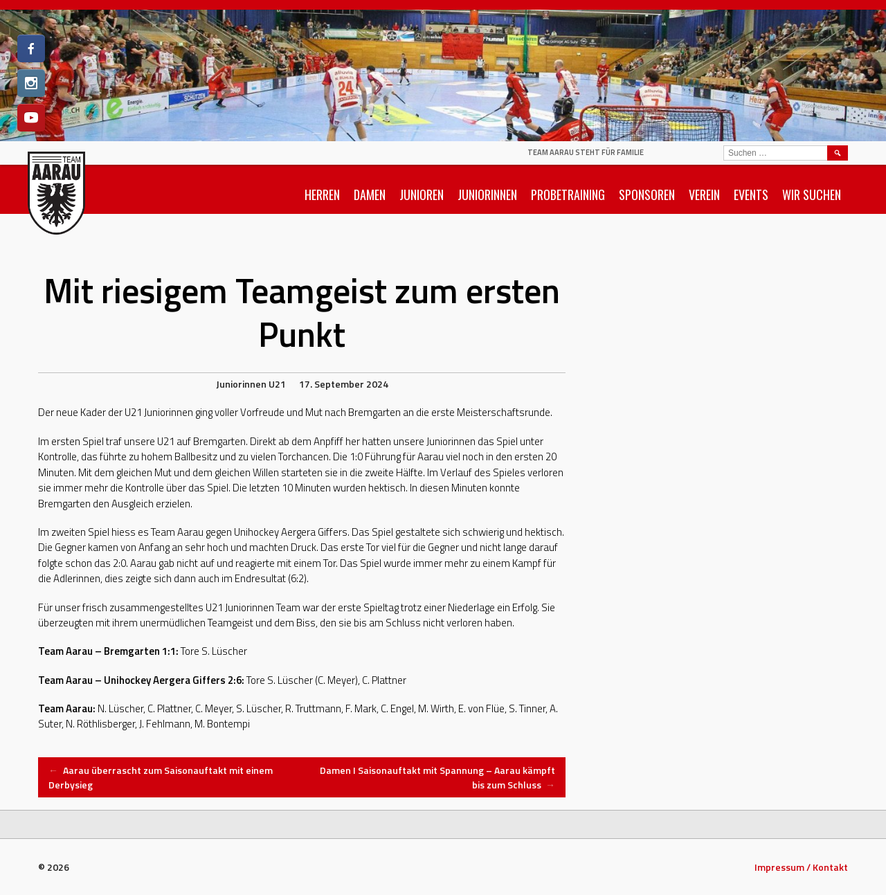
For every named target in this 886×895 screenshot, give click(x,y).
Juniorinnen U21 (251, 384)
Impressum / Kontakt (801, 867)
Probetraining (568, 195)
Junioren (421, 195)
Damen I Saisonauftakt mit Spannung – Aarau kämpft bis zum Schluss (437, 777)
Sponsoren (647, 195)
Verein (704, 195)
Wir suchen (811, 195)
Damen (370, 195)
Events (751, 195)
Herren (322, 195)
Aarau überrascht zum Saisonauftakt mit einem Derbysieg (160, 777)
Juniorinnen (487, 195)
